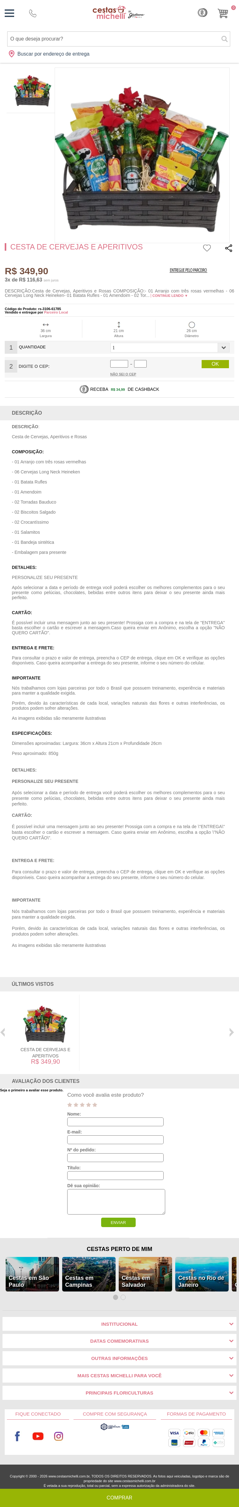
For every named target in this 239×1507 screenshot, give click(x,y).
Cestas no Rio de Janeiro (201, 1281)
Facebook (17, 1436)
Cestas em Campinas (79, 1281)
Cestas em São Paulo (29, 1281)
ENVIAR (118, 1222)
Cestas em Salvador (136, 1281)
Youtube (38, 1436)
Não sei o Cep (123, 374)
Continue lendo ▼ (170, 296)
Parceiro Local (56, 312)
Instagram (58, 1436)
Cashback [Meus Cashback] (202, 12)
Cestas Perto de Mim (119, 1249)
